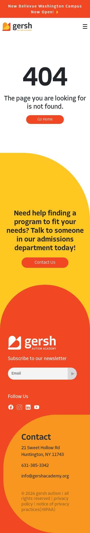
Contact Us (45, 262)
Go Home (45, 119)
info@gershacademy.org (45, 476)
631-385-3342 (35, 465)
